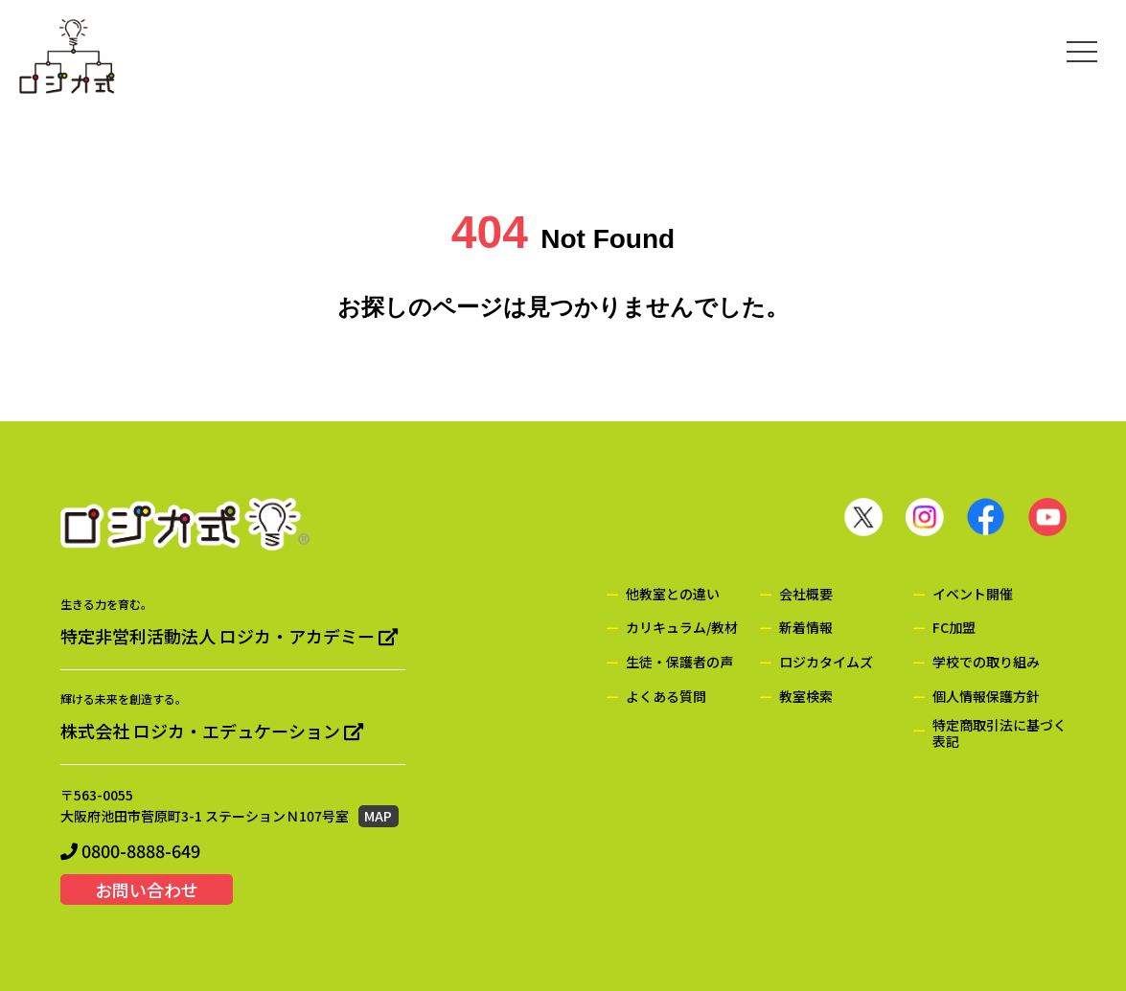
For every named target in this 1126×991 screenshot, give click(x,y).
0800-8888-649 (130, 850)
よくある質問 (666, 696)
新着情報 (806, 627)
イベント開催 (972, 594)
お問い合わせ (146, 889)
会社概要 (806, 594)
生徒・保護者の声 (679, 662)
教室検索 (806, 696)
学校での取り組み (986, 662)
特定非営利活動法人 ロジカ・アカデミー (229, 635)
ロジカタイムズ (826, 662)
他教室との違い (673, 594)
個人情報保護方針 (986, 696)
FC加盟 (954, 627)
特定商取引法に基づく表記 (999, 733)
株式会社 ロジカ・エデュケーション (211, 730)
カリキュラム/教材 (682, 627)
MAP (378, 815)
